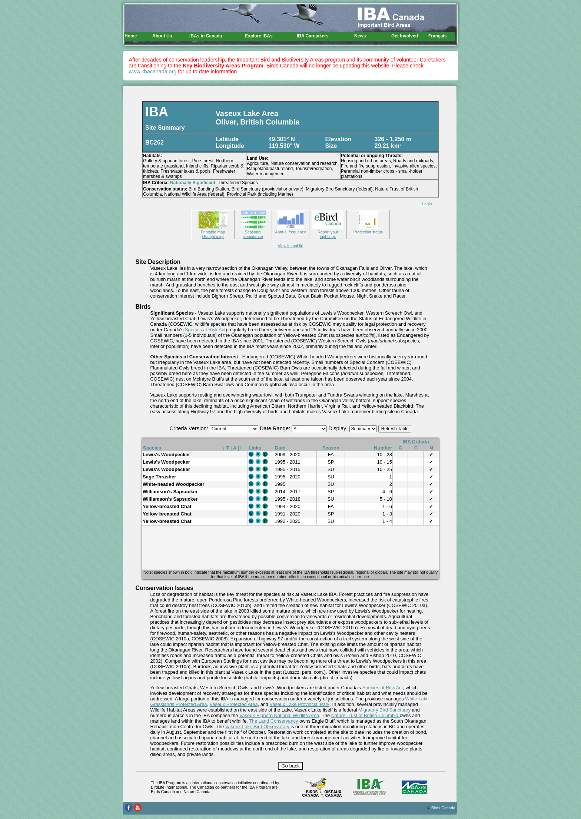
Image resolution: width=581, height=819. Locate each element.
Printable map (213, 229)
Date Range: (276, 428)
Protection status (368, 229)
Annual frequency (290, 229)
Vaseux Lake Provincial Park (300, 704)
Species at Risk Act (205, 329)
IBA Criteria (416, 441)
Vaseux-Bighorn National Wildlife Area (279, 715)
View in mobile (290, 245)
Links (255, 448)
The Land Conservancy (274, 721)
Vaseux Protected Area (234, 704)
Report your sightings (327, 232)
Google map (212, 236)
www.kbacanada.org (153, 71)
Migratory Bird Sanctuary (385, 710)
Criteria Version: (190, 428)
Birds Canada (443, 808)
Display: (338, 428)
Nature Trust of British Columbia (365, 715)
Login (427, 204)
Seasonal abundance (253, 232)
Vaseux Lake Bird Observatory (257, 726)
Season (330, 448)
